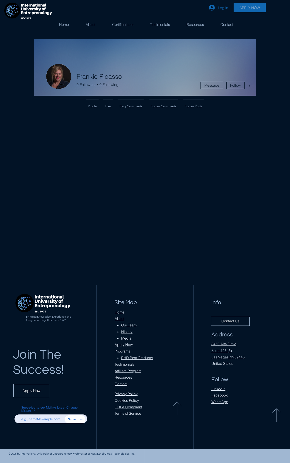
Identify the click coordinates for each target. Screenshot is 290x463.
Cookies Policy (127, 400)
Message (211, 85)
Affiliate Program (128, 371)
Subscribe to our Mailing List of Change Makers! (49, 409)
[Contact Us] (230, 321)
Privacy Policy (126, 394)
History (127, 331)
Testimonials (125, 364)
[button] (123, 24)
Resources (123, 377)
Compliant (128, 407)
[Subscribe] (75, 419)
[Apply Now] (31, 390)
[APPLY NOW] (250, 7)
